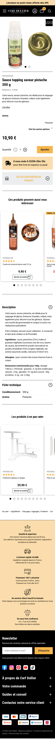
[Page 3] (22, 285)
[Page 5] (29, 285)
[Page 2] (29, 67)
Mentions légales (25, 731)
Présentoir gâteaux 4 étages (14, 478)
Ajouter (44, 149)
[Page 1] (25, 67)
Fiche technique (27, 385)
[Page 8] (41, 285)
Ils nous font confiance (27, 619)
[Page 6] (33, 285)
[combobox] (49, 11)
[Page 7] (37, 285)
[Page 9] (41, 499)
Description (27, 307)
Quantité (6, 149)
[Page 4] (26, 285)
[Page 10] (45, 499)
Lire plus (6, 107)
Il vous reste (29, 161)
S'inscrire (43, 650)
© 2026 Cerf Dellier (9, 731)
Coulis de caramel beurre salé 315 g (17, 264)
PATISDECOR (7, 76)
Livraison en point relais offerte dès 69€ (27, 2)
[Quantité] (20, 149)
